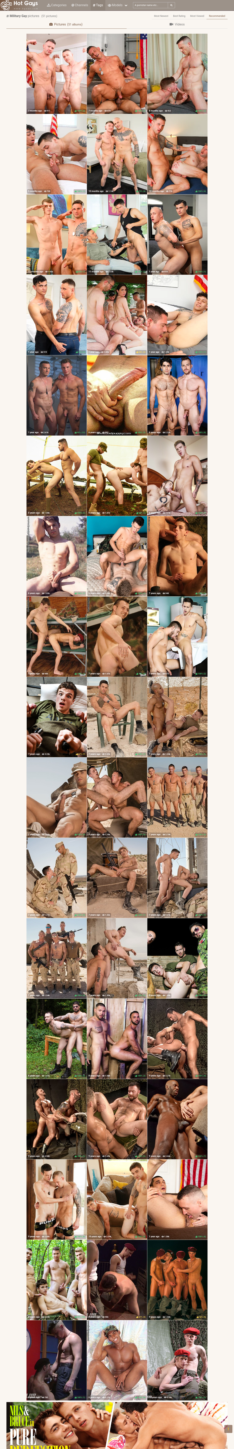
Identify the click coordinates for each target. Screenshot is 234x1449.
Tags (98, 5)
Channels (79, 5)
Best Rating (179, 16)
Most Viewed (197, 16)
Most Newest (161, 16)
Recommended (217, 16)
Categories (57, 5)
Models (115, 5)
